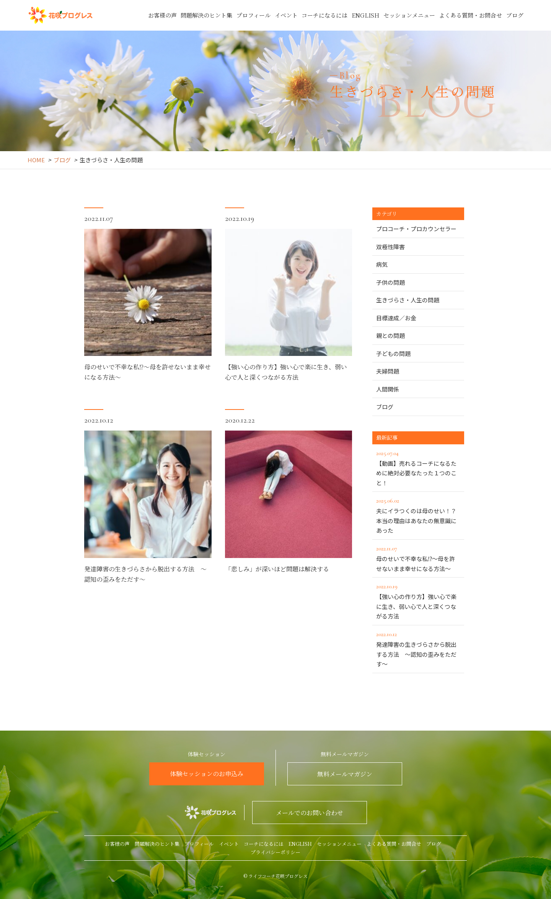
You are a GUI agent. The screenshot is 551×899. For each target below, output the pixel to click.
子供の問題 (390, 282)
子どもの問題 (393, 353)
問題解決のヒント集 (206, 15)
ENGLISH (365, 15)
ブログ (514, 15)
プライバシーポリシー (275, 852)
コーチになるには (324, 15)
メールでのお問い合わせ (309, 812)
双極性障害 (390, 247)
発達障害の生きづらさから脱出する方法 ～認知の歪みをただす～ (418, 648)
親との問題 (390, 335)
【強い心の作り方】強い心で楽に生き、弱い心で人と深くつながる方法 (418, 600)
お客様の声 (162, 15)
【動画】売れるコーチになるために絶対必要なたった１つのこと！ (418, 467)
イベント (286, 15)
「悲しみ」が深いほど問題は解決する (277, 590)
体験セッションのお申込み (206, 773)
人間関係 (387, 389)
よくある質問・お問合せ (470, 15)
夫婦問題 (387, 371)
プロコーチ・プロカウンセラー (416, 229)
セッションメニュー (409, 15)
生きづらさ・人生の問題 (407, 300)
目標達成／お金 (396, 318)
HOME (36, 160)
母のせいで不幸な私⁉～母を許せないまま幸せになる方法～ (418, 558)
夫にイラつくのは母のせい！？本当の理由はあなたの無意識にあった (418, 515)
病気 (382, 264)
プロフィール (253, 15)
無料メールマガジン (344, 774)
